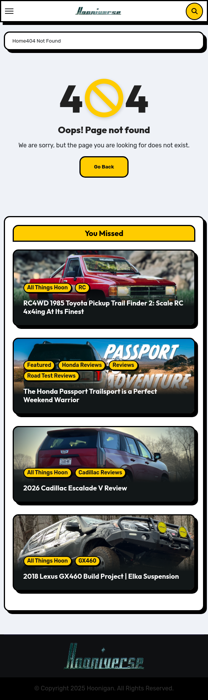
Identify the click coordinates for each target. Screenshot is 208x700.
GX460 (88, 561)
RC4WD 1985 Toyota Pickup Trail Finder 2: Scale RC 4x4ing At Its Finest (103, 307)
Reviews (123, 365)
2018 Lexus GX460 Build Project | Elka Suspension (101, 576)
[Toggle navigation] (9, 11)
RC (82, 287)
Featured (39, 365)
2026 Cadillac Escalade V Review (75, 488)
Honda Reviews (82, 365)
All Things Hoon (47, 287)
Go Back (104, 167)
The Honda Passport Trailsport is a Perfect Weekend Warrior (90, 395)
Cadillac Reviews (100, 472)
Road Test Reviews (51, 376)
